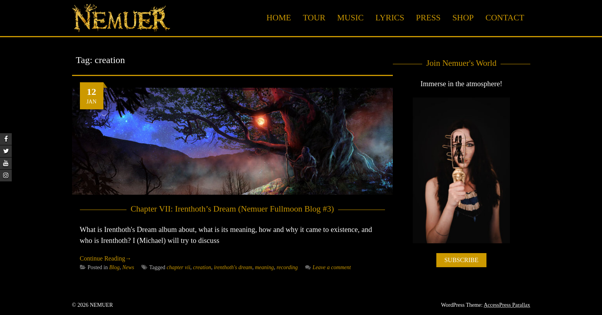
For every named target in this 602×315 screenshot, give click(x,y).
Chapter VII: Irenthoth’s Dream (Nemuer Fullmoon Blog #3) (232, 209)
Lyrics (389, 17)
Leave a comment (328, 267)
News (128, 267)
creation (202, 267)
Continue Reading (106, 258)
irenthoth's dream (233, 267)
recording (287, 267)
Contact (504, 17)
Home (278, 17)
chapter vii (178, 267)
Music (350, 17)
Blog (114, 267)
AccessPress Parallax (507, 305)
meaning (264, 267)
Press (428, 17)
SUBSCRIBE (461, 260)
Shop (463, 17)
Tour (314, 17)
